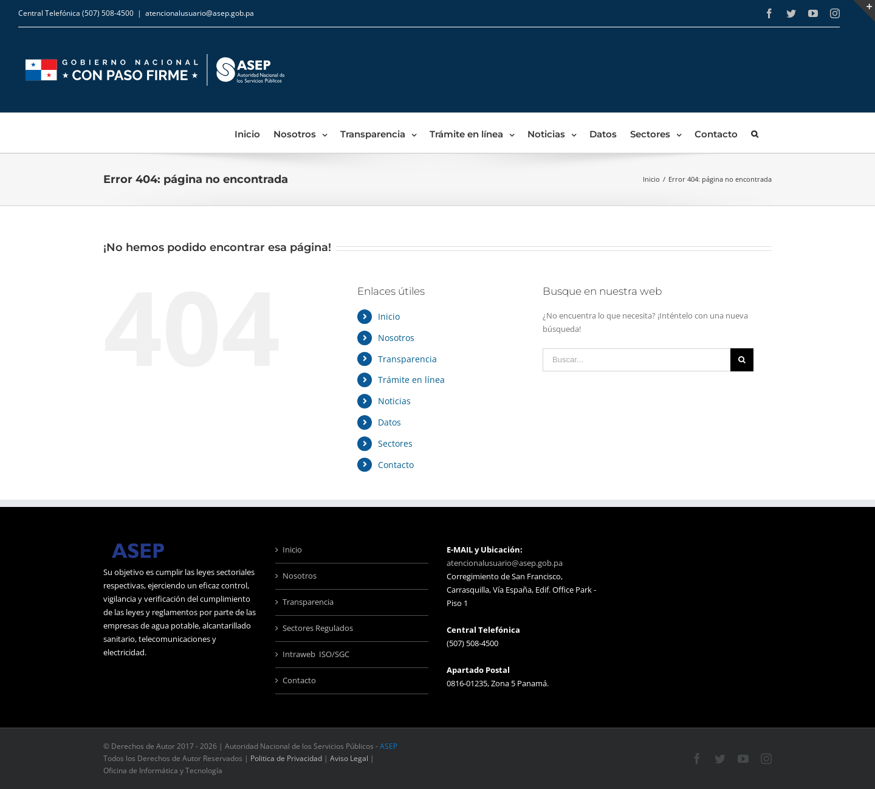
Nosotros (396, 337)
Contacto (396, 464)
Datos (389, 422)
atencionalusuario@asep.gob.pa (199, 13)
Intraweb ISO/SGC (316, 654)
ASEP (388, 746)
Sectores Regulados (318, 627)
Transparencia (407, 359)
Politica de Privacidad (286, 758)
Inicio (389, 316)
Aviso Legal (349, 758)
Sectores (395, 443)
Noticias (394, 401)
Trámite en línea (411, 379)
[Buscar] (754, 133)
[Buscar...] (636, 359)
